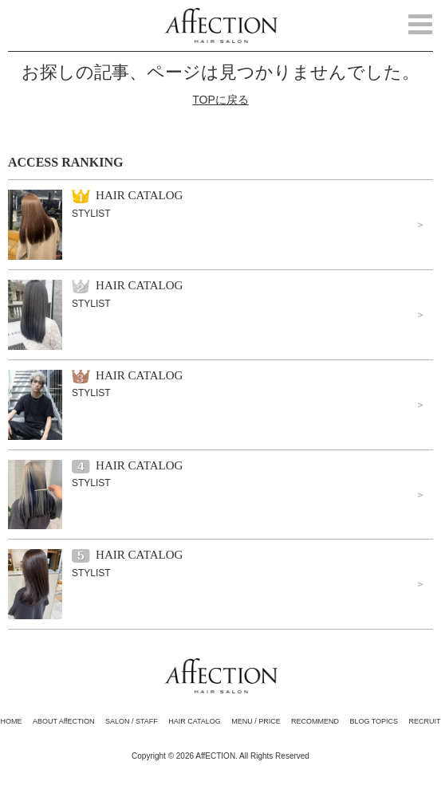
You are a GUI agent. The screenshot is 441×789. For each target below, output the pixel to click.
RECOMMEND (315, 721)
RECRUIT (424, 721)
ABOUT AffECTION (64, 721)
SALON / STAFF (131, 721)
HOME (11, 721)
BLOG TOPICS (373, 721)
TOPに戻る (220, 99)
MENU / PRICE (256, 721)
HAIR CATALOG (194, 721)
